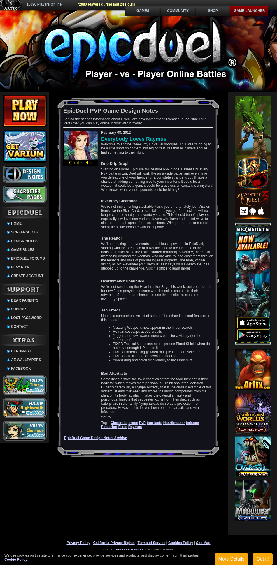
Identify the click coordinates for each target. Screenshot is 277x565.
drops (133, 423)
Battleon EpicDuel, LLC (130, 550)
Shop (213, 11)
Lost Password (26, 318)
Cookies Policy (180, 543)
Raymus (135, 427)
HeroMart (21, 351)
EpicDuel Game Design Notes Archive (95, 438)
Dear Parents (24, 300)
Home (16, 223)
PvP (142, 423)
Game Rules (22, 250)
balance (192, 423)
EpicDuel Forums (28, 258)
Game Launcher (249, 11)
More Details (231, 559)
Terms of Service (151, 543)
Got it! (262, 559)
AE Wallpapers (26, 360)
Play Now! (21, 267)
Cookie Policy (15, 559)
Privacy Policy (78, 543)
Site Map (203, 543)
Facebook (21, 369)
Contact (19, 327)
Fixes (122, 427)
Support (19, 309)
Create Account (27, 276)
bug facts (154, 423)
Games (142, 11)
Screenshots (24, 232)
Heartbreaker (174, 423)
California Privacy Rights (114, 543)
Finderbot (109, 427)
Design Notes (24, 241)
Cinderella (119, 423)
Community (178, 11)
